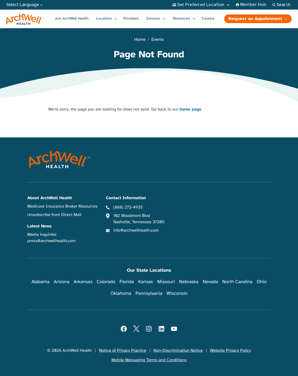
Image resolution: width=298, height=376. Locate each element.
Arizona (61, 282)
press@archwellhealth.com (51, 241)
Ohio (262, 282)
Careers (208, 18)
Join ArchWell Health (71, 18)
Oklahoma (120, 293)
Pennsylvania (148, 293)
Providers (131, 18)
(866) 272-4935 (128, 207)
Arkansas (83, 282)
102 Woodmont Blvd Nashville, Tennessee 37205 (138, 219)
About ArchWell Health (49, 198)
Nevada (210, 282)
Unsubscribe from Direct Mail (54, 214)
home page (190, 109)
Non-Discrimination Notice (178, 350)
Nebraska (189, 282)
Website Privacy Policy (230, 350)
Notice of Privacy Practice (122, 350)
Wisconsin (177, 293)
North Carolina (237, 282)
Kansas (145, 282)
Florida (126, 282)
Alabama (40, 282)
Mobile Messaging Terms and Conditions (149, 360)
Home (140, 40)
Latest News (39, 226)
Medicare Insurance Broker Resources (62, 206)
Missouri (166, 282)
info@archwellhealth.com (136, 230)
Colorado (106, 282)
